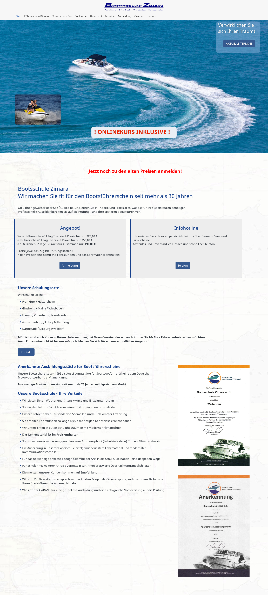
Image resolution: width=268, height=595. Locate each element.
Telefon (183, 265)
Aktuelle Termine (239, 43)
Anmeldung (70, 265)
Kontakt (26, 352)
